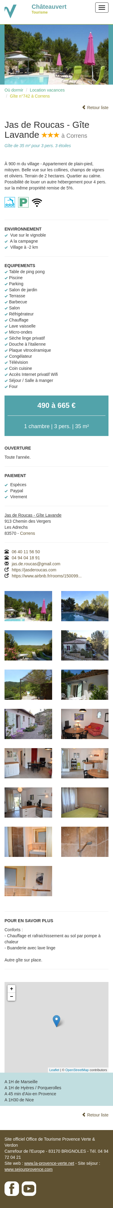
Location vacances (47, 90)
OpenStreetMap (77, 1070)
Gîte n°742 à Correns (30, 96)
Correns (27, 533)
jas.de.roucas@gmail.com (36, 563)
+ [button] (11, 989)
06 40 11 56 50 (26, 551)
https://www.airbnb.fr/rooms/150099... (47, 575)
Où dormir (14, 90)
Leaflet (54, 1070)
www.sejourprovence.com (29, 1169)
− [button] (11, 996)
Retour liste (95, 107)
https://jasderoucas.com (34, 569)
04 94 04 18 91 (26, 557)
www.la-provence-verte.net (49, 1163)
